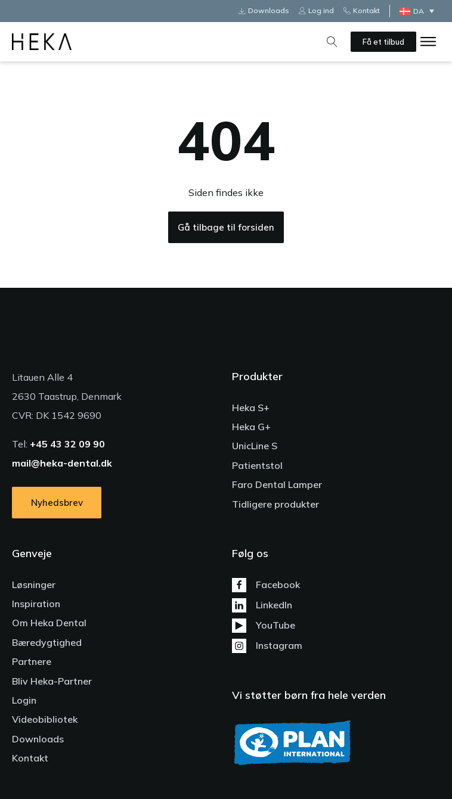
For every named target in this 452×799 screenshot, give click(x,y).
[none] (420, 11)
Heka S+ (251, 408)
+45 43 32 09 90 (67, 444)
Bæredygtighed (47, 642)
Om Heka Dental (49, 623)
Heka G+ (251, 427)
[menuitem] (420, 11)
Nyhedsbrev (57, 502)
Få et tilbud (383, 41)
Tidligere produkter (275, 504)
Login (24, 700)
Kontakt (30, 758)
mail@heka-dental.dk (62, 463)
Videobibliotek (45, 719)
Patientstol (257, 465)
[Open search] (332, 42)
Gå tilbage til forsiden (226, 227)
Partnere (31, 661)
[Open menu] (428, 42)
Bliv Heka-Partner (52, 681)
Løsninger (33, 584)
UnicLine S (254, 446)
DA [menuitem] (418, 11)
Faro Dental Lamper (277, 484)
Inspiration (36, 604)
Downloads (38, 739)
